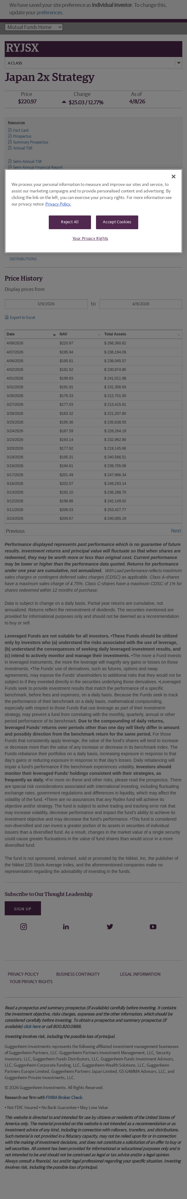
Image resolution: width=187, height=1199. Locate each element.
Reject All (70, 222)
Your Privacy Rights (90, 239)
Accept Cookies (117, 222)
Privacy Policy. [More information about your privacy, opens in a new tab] (58, 204)
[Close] (173, 176)
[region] (93, 211)
